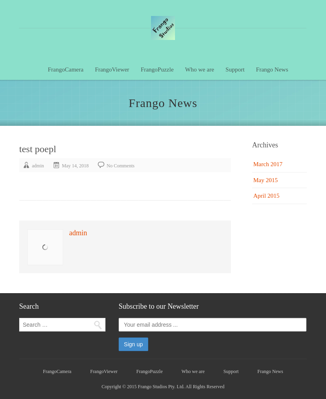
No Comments (121, 166)
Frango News (272, 69)
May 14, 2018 (75, 166)
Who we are (199, 69)
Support (235, 69)
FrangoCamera (65, 69)
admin (38, 166)
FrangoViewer (112, 69)
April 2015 (266, 196)
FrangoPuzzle (157, 69)
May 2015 (265, 180)
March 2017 (267, 164)
